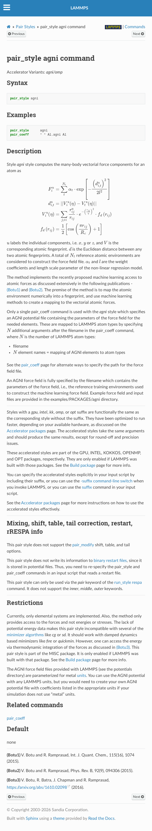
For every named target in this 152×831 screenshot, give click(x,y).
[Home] (9, 27)
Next (138, 33)
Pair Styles (25, 27)
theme (59, 818)
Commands (135, 27)
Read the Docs (101, 818)
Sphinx (32, 818)
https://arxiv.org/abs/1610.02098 (37, 787)
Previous (16, 33)
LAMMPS (79, 8)
